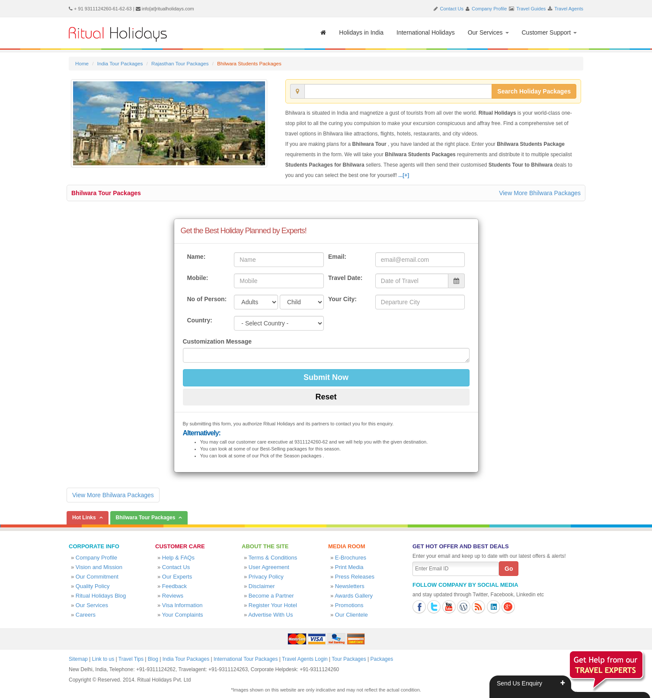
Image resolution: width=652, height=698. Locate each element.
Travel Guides (531, 8)
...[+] (403, 175)
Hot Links (84, 518)
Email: (337, 256)
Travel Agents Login (305, 659)
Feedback (174, 586)
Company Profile (489, 8)
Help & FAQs (178, 557)
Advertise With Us (270, 614)
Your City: (342, 299)
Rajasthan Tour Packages (180, 63)
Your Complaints (182, 614)
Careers (86, 614)
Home (82, 63)
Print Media (349, 567)
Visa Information (182, 605)
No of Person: (207, 299)
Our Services (488, 32)
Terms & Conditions (273, 557)
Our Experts (177, 576)
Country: (199, 320)
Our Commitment (97, 576)
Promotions (349, 605)
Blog (153, 659)
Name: (196, 256)
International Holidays (425, 32)
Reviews (172, 595)
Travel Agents (568, 8)
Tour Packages (349, 659)
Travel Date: (345, 277)
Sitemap (78, 659)
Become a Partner (271, 595)
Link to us (103, 659)
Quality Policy (93, 586)
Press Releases (354, 576)
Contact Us (451, 8)
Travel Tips (131, 659)
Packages (381, 659)
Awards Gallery (354, 595)
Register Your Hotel (273, 605)
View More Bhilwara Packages (540, 193)
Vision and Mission (99, 567)
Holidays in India (361, 32)
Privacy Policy (266, 576)
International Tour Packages (246, 659)
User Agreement (269, 567)
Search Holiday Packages (534, 91)
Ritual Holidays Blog (101, 595)
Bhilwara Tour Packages (106, 193)
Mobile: (197, 277)
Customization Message (217, 341)
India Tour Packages (120, 63)
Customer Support (549, 32)
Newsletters (349, 586)
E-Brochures (350, 557)
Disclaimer (262, 586)
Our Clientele (351, 614)
